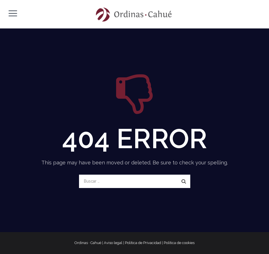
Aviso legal (113, 243)
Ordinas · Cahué (87, 243)
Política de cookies (179, 243)
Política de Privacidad (143, 243)
